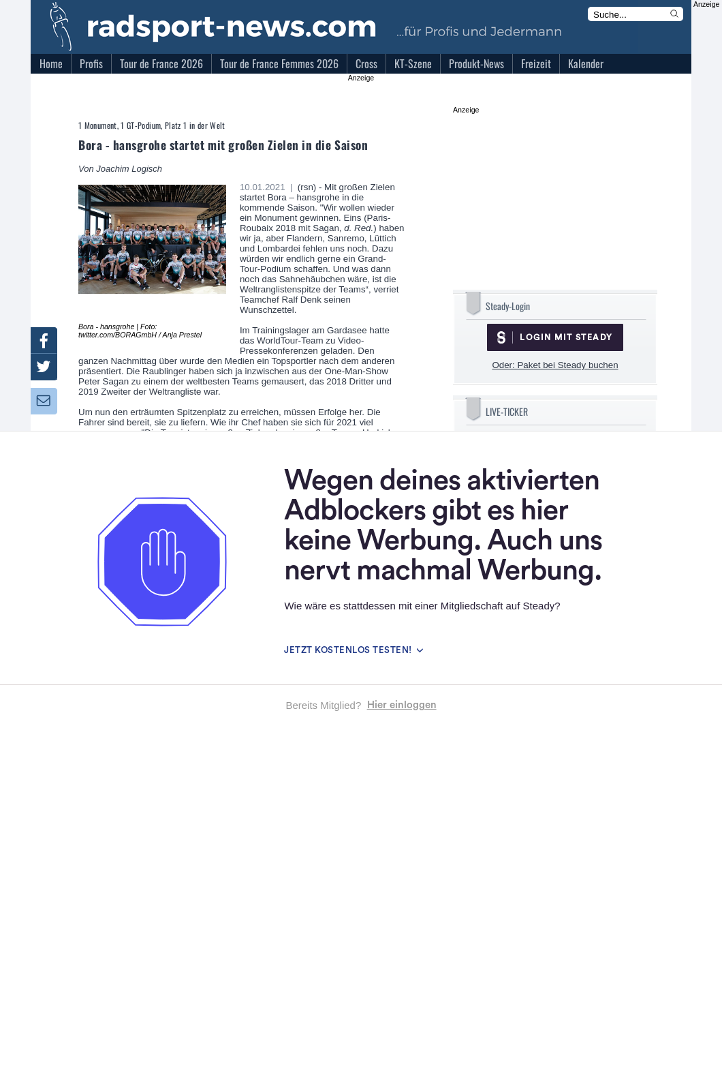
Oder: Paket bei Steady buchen (555, 365)
